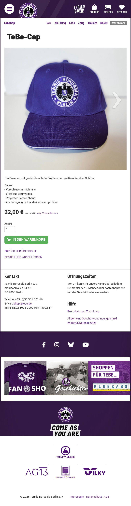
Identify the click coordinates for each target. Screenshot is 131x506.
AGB (106, 496)
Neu (48, 23)
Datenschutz (94, 496)
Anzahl (8, 223)
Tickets (92, 23)
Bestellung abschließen (23, 257)
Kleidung (60, 23)
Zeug (81, 23)
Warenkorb (118, 23)
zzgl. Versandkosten (47, 213)
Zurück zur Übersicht (20, 251)
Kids (72, 23)
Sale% (104, 23)
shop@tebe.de (23, 303)
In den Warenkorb (26, 240)
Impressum (77, 496)
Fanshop (9, 23)
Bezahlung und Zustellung (83, 311)
